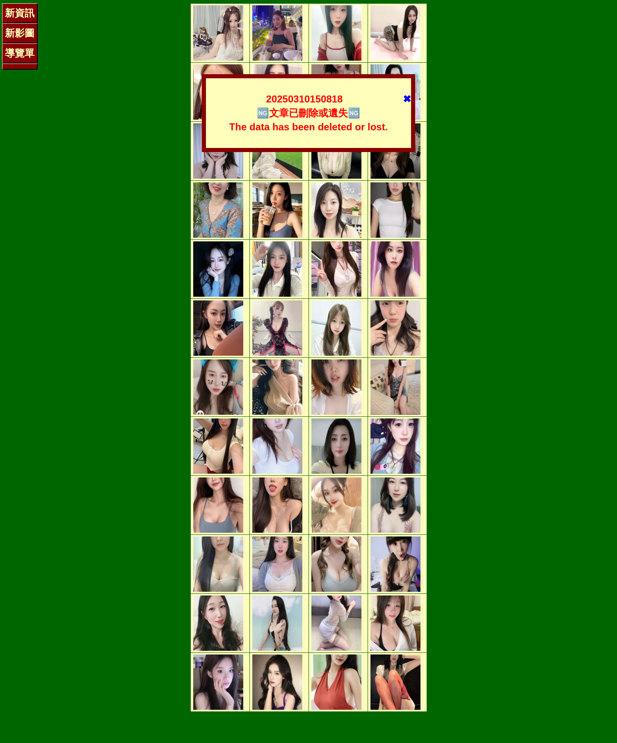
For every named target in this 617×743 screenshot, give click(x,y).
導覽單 (19, 53)
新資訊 (19, 12)
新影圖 (19, 33)
